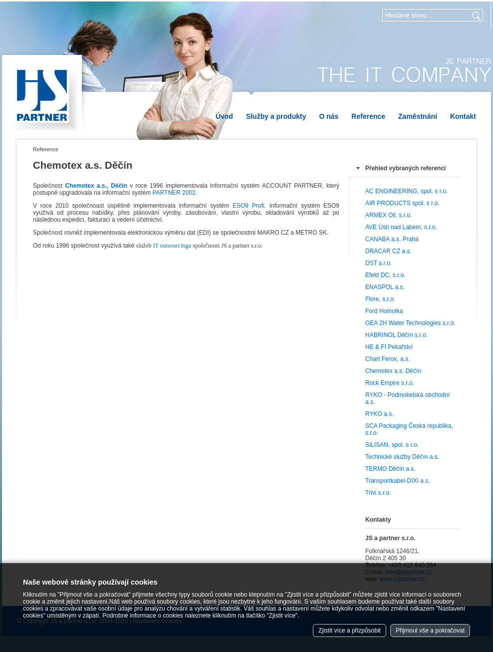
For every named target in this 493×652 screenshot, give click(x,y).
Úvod (224, 116)
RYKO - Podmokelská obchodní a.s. (407, 398)
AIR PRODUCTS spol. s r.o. (402, 203)
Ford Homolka (384, 311)
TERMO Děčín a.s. (390, 468)
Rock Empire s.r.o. (389, 382)
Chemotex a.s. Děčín (393, 370)
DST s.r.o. (378, 263)
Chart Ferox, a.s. (387, 358)
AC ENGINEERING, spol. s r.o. (406, 191)
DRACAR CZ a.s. (388, 251)
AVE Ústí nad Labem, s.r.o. (401, 227)
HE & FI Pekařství (389, 346)
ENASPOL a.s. (385, 287)
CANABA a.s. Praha (392, 239)
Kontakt (463, 116)
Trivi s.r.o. (378, 492)
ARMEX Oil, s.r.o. (388, 215)
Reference (368, 116)
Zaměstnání (417, 116)
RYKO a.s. (379, 413)
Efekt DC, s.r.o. (385, 275)
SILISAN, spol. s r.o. (392, 444)
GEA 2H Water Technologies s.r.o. (410, 323)
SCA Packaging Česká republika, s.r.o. (409, 429)
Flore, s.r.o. (380, 299)
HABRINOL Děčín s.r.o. (396, 334)
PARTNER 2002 (173, 192)
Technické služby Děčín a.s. (402, 456)
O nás (328, 116)
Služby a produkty (276, 116)
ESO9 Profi (248, 205)
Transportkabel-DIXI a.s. (397, 480)
